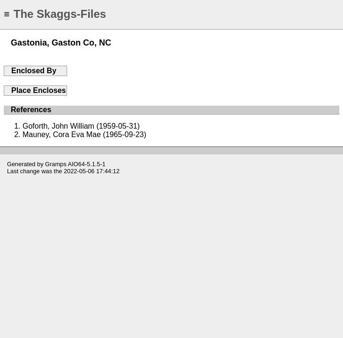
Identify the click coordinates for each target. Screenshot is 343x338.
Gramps (56, 164)
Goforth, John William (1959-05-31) (81, 126)
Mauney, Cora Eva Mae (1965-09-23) (84, 134)
